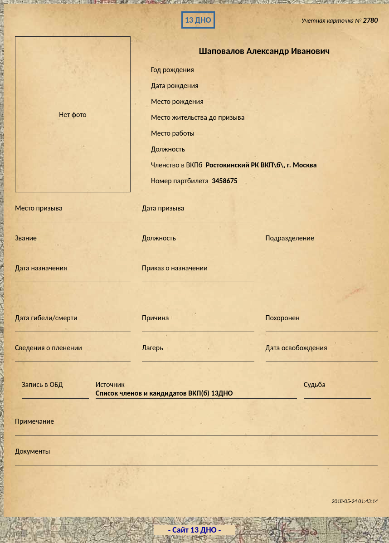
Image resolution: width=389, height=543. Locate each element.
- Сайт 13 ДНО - (194, 530)
